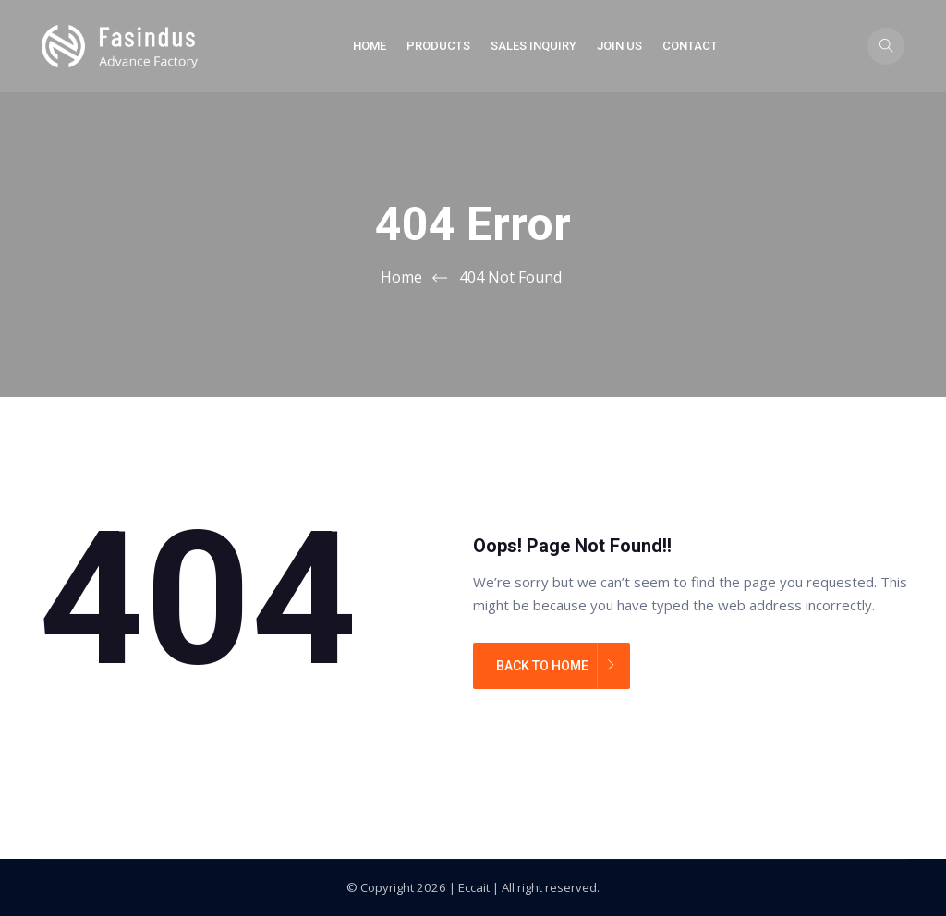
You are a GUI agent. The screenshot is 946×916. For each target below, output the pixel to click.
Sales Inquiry (533, 46)
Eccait (474, 887)
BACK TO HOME (542, 665)
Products (438, 46)
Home (369, 46)
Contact (690, 46)
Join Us (619, 46)
